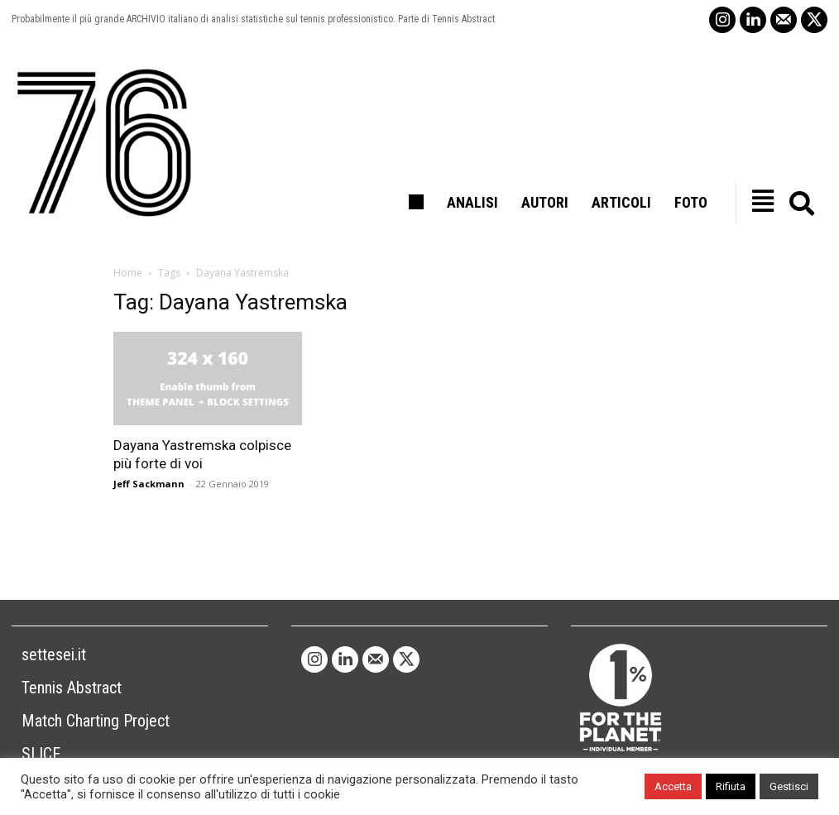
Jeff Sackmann (149, 483)
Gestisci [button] (788, 786)
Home (127, 273)
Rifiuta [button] (731, 786)
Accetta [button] (673, 786)
